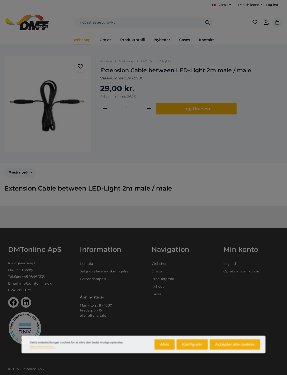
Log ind (272, 5)
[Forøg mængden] (149, 108)
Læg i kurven (196, 108)
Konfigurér (192, 348)
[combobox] (138, 23)
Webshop (159, 263)
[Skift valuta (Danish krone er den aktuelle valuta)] (250, 5)
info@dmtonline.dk (35, 283)
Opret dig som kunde (241, 271)
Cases (156, 294)
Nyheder (159, 286)
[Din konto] (266, 22)
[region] (48, 104)
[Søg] (207, 23)
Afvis (164, 348)
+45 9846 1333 (33, 276)
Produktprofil (163, 279)
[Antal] (127, 108)
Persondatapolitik (94, 279)
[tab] (20, 173)
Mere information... (42, 350)
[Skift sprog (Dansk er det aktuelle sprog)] (221, 5)
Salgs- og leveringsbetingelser (105, 271)
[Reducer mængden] (105, 108)
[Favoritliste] (255, 22)
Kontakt (86, 263)
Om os (157, 271)
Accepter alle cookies (234, 348)
